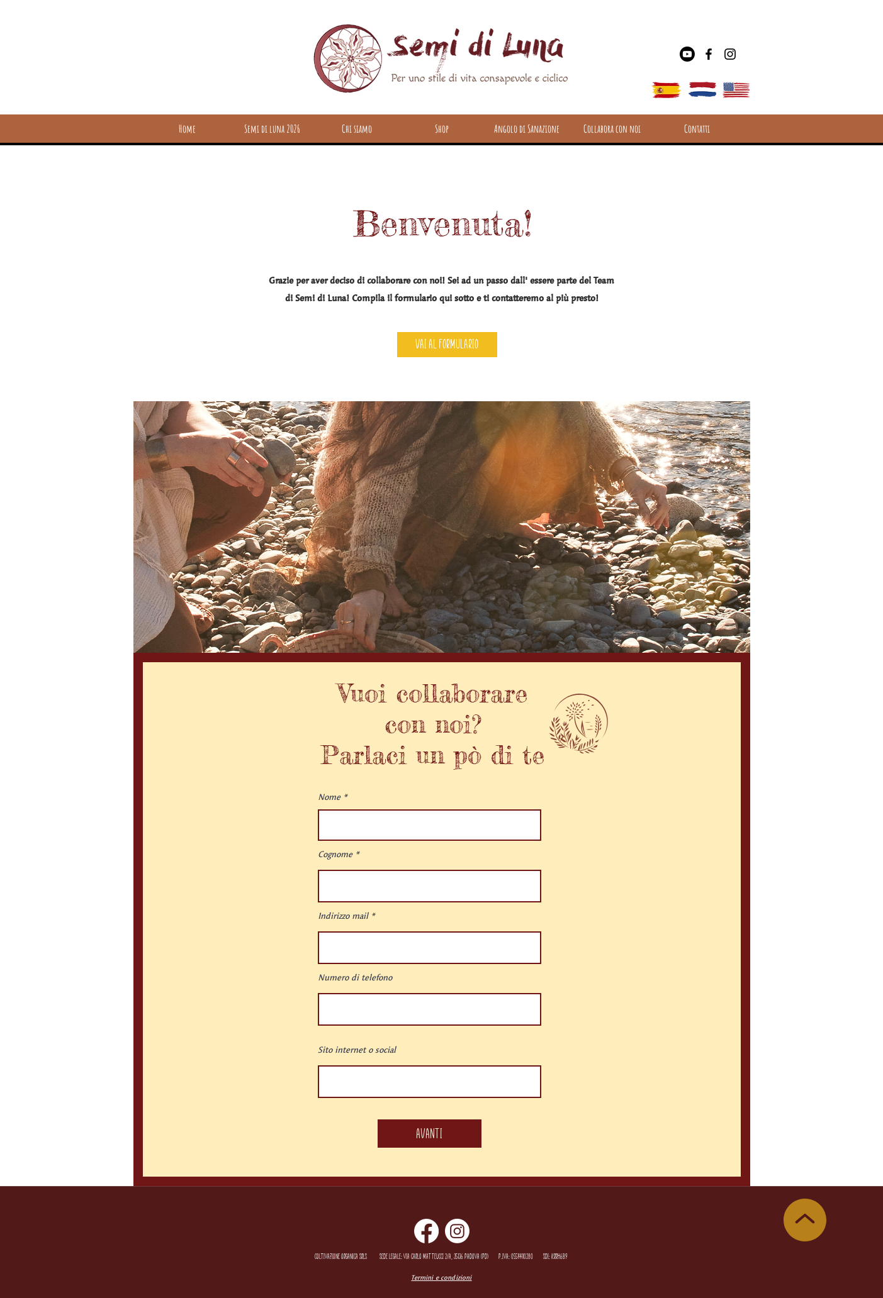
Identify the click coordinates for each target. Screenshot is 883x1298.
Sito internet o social (357, 1050)
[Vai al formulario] (447, 344)
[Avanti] (429, 1133)
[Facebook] (708, 54)
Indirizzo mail (343, 916)
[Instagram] (730, 54)
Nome (329, 797)
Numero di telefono (355, 977)
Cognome (335, 854)
